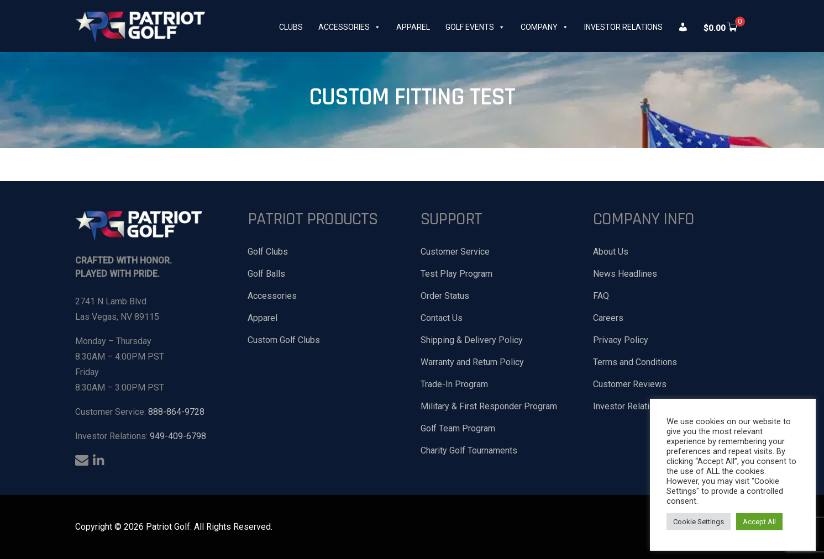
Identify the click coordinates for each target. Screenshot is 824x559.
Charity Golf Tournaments (469, 450)
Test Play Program (456, 273)
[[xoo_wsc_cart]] (721, 27)
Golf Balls (266, 273)
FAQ (601, 296)
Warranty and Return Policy (472, 362)
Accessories (349, 27)
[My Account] (684, 27)
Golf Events (475, 27)
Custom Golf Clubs (284, 340)
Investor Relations (623, 27)
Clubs (291, 27)
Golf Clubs (268, 251)
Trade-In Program (454, 384)
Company (545, 27)
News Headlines (625, 273)
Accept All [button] (759, 522)
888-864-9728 (176, 412)
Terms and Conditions (635, 362)
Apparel (413, 27)
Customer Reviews (629, 384)
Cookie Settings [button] (698, 522)
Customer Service (455, 251)
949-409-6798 (178, 436)
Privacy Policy (620, 340)
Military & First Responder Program (489, 406)
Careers (608, 318)
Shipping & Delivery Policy (472, 340)
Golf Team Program (458, 428)
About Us (610, 251)
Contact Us (442, 318)
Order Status (445, 296)
